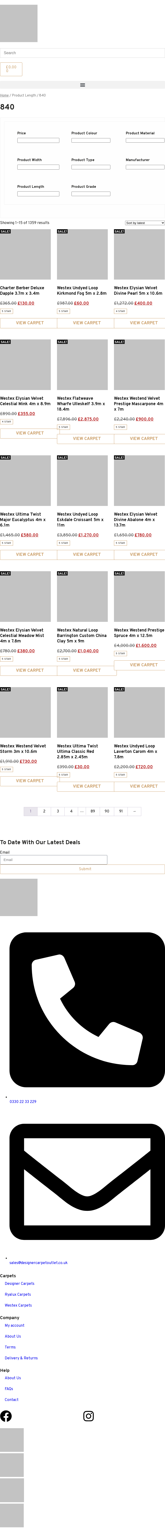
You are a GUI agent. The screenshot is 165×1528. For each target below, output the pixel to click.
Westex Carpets (18, 1305)
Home (4, 95)
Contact (12, 1400)
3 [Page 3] (58, 811)
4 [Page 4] (71, 811)
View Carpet (30, 323)
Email (5, 852)
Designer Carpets (19, 1284)
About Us (13, 1336)
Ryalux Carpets (18, 1294)
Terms (10, 1347)
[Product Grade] (90, 194)
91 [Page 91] (121, 811)
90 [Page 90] (107, 811)
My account (14, 1325)
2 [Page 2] (44, 811)
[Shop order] (145, 223)
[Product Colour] (90, 140)
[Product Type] (90, 167)
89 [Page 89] (93, 811)
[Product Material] (145, 140)
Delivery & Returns (21, 1358)
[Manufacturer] (145, 167)
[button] (82, 85)
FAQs (9, 1389)
